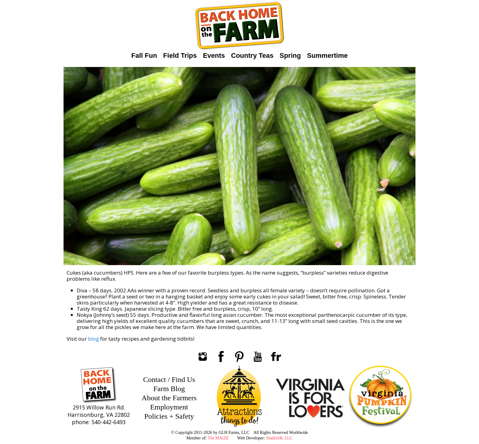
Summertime (327, 55)
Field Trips (180, 55)
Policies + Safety (169, 416)
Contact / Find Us (169, 379)
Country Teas (252, 55)
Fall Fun (144, 55)
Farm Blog (169, 389)
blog (93, 338)
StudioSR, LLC (279, 438)
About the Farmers (169, 398)
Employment (169, 407)
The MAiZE (218, 438)
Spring (290, 55)
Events (214, 55)
